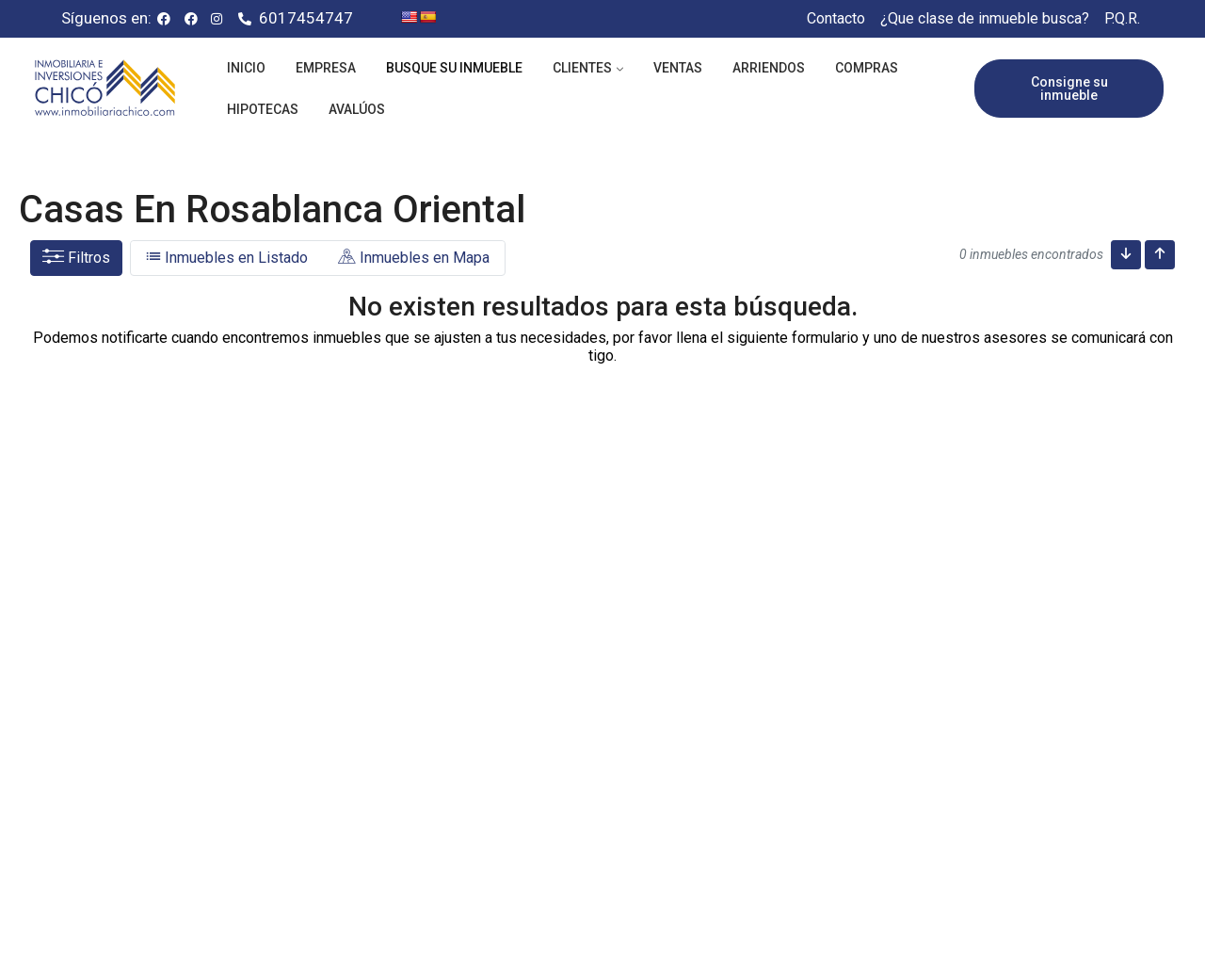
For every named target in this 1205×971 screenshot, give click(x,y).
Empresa (326, 67)
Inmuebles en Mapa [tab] (414, 258)
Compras (866, 67)
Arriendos (768, 67)
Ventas (677, 67)
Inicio (246, 67)
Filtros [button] (76, 258)
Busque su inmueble (454, 67)
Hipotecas (262, 109)
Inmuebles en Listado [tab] (227, 258)
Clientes (582, 67)
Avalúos (357, 109)
